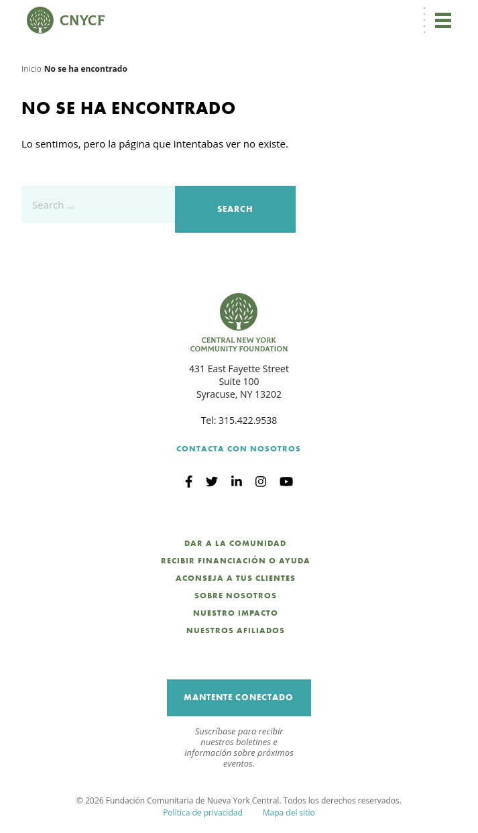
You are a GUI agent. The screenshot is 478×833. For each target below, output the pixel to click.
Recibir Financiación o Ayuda (235, 560)
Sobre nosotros (235, 595)
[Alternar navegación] (443, 20)
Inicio (31, 68)
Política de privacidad (203, 812)
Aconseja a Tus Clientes (236, 578)
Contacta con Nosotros (238, 448)
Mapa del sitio (289, 812)
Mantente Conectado (239, 697)
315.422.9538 (248, 420)
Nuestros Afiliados (235, 630)
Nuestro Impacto (235, 613)
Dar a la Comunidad (235, 543)
